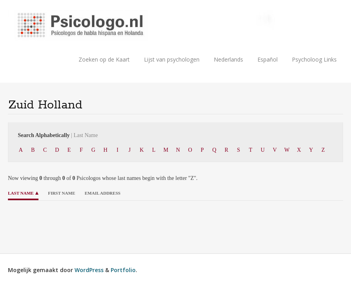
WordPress (89, 270)
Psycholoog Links (314, 59)
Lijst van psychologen (171, 59)
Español (267, 59)
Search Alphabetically (58, 135)
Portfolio (123, 270)
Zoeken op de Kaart (104, 59)
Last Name (21, 193)
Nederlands (228, 59)
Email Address (102, 193)
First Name (61, 193)
